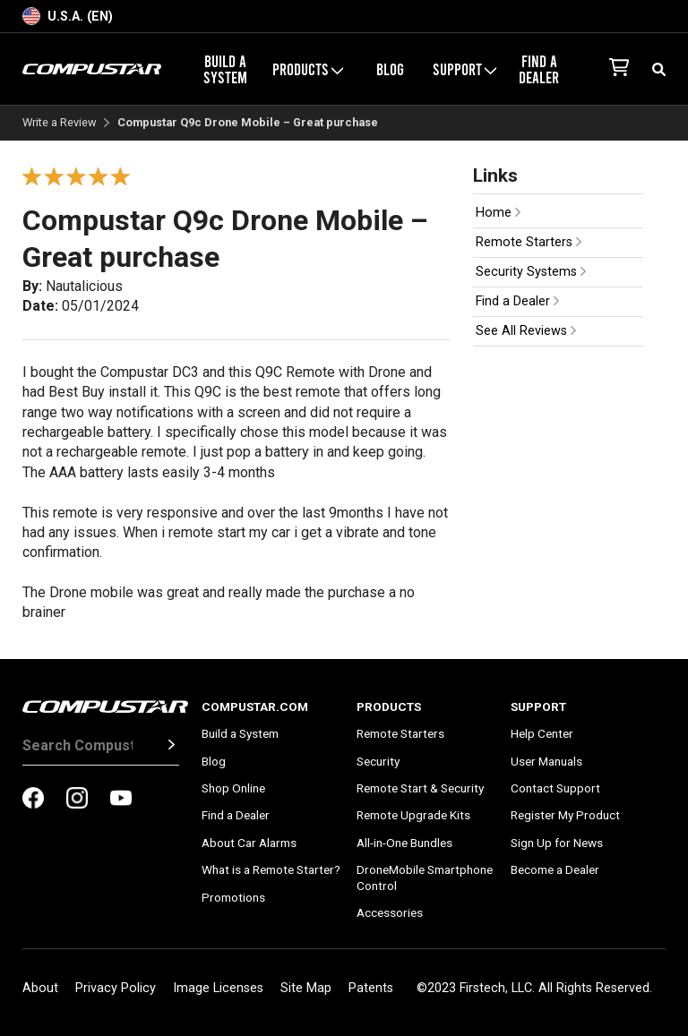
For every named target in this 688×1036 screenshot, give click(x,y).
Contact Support (555, 788)
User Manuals (546, 761)
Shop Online (233, 788)
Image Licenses (218, 988)
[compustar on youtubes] (121, 799)
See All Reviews (526, 330)
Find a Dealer (539, 69)
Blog (390, 69)
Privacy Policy (115, 988)
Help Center (542, 733)
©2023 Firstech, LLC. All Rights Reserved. (534, 988)
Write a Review (59, 123)
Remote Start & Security (420, 788)
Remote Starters (528, 242)
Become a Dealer (555, 869)
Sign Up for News (557, 842)
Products (307, 69)
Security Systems (531, 271)
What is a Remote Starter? (271, 869)
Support (464, 69)
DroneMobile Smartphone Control (425, 877)
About (40, 988)
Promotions (233, 897)
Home (498, 212)
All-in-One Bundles (404, 842)
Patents (370, 988)
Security (378, 761)
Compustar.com (255, 706)
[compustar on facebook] (33, 799)
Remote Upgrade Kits (413, 815)
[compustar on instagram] (77, 799)
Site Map (305, 988)
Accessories (390, 912)
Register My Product (565, 815)
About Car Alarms (249, 842)
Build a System (225, 69)
